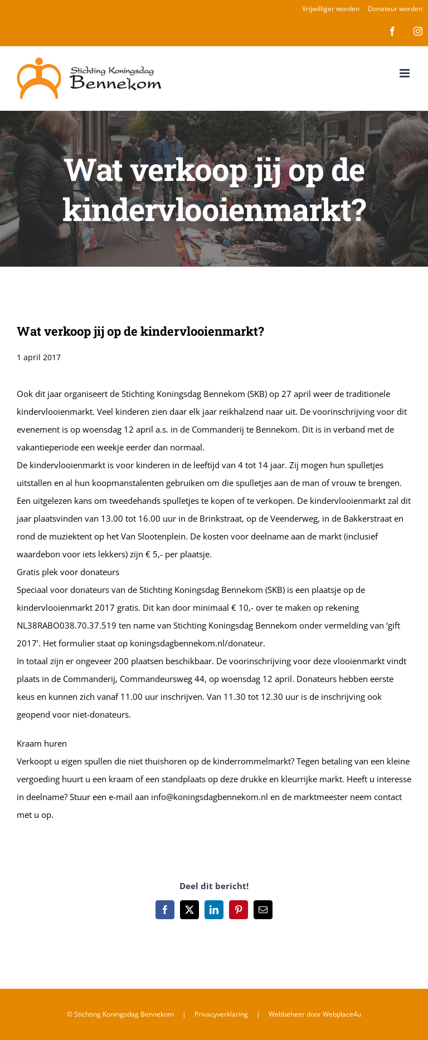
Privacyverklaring (221, 1014)
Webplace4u (342, 1014)
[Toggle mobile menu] (405, 73)
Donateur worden (395, 8)
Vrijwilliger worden (330, 8)
